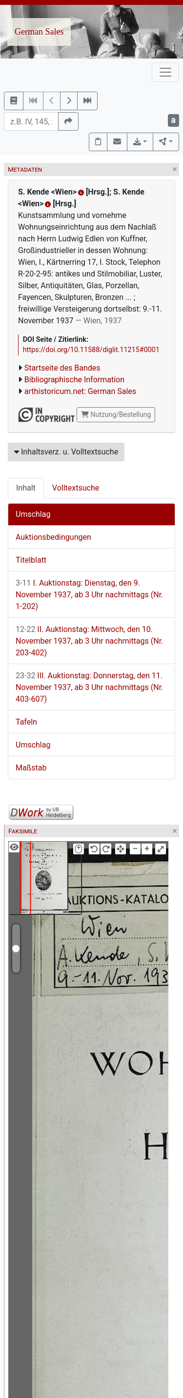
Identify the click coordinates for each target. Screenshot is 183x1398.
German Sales (39, 32)
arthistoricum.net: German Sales (80, 391)
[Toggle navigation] (165, 72)
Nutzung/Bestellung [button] (116, 414)
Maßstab (31, 767)
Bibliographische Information (74, 379)
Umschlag (33, 514)
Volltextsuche (75, 487)
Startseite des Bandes (62, 368)
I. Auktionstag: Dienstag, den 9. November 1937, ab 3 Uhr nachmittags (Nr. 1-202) (89, 594)
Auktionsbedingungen (53, 537)
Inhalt (26, 487)
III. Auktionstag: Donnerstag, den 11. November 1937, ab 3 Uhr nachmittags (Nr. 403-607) (89, 687)
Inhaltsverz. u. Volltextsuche (66, 451)
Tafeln (26, 722)
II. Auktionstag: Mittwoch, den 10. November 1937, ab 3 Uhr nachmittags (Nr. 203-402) (89, 641)
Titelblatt (31, 560)
